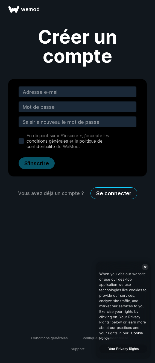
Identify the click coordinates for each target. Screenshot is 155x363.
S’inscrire (36, 163)
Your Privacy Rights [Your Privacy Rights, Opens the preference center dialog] (123, 349)
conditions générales (47, 141)
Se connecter (113, 193)
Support (77, 349)
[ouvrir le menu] (144, 9)
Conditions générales (49, 338)
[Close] (145, 267)
